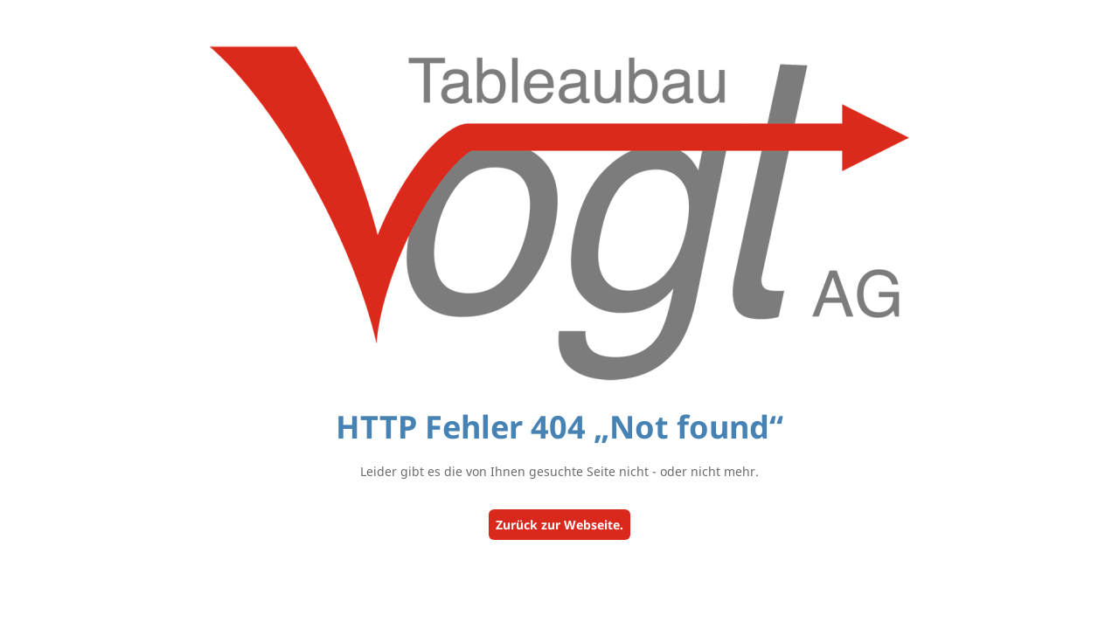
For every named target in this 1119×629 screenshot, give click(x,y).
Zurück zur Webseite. (559, 524)
